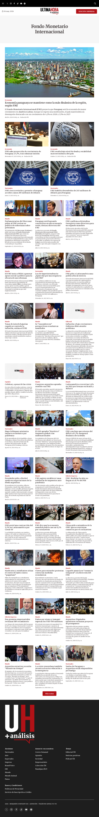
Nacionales (9, 188)
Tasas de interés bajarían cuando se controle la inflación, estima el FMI (16, 326)
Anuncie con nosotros (44, 749)
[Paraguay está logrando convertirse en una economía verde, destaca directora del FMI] (49, 208)
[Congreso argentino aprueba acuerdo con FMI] (49, 371)
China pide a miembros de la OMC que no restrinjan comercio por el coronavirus (79, 527)
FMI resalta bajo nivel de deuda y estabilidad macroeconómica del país (70, 152)
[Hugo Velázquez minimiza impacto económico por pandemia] (19, 418)
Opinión (7, 382)
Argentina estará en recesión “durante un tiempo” (18, 667)
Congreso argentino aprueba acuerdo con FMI (48, 385)
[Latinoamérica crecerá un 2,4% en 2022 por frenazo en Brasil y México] (80, 371)
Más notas (49, 694)
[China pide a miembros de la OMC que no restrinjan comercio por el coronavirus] (80, 512)
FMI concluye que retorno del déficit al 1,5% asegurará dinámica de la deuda (79, 433)
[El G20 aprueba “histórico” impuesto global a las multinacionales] (49, 418)
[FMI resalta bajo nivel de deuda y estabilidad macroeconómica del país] (72, 134)
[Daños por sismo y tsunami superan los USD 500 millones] (49, 606)
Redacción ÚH (24, 117)
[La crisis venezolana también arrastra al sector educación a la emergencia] (49, 653)
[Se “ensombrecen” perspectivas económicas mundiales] (49, 311)
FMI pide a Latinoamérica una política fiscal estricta (79, 275)
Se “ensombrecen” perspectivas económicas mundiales (46, 326)
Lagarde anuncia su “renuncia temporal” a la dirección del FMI (79, 573)
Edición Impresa (71, 476)
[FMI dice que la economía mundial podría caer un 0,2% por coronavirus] (49, 512)
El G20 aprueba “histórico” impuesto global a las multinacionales (47, 433)
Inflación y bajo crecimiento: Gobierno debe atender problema (79, 326)
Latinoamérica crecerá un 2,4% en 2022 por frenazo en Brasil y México (80, 386)
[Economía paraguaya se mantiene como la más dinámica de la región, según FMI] (49, 72)
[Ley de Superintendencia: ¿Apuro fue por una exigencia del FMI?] (49, 261)
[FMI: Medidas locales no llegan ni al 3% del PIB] (80, 465)
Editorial (69, 321)
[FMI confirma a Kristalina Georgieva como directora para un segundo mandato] (80, 208)
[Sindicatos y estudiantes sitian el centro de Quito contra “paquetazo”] (19, 558)
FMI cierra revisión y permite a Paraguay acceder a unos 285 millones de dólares (23, 191)
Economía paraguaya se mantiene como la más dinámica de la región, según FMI (46, 104)
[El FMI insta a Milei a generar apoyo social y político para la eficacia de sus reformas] (19, 261)
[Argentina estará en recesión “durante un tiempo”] (19, 653)
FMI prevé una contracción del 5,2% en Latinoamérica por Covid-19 (19, 527)
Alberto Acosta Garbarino (24, 397)
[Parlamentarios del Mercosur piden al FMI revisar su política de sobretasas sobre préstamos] (19, 208)
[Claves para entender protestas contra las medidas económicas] (49, 558)
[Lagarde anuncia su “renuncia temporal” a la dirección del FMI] (80, 558)
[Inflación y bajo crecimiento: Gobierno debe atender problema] (80, 311)
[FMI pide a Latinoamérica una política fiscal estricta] (80, 261)
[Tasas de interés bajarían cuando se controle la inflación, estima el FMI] (19, 311)
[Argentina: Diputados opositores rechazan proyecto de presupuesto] (80, 606)
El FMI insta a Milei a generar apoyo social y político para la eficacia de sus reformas (18, 276)
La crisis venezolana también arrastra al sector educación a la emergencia (48, 668)
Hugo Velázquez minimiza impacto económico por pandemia (17, 433)
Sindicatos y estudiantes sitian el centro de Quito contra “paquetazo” (19, 573)
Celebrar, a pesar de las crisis (18, 384)
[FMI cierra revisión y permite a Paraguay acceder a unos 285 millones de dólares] (27, 173)
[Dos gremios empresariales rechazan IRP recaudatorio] (19, 606)
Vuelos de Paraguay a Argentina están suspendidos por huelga (79, 668)
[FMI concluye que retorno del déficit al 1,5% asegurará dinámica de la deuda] (80, 418)
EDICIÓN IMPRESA (86, 11)
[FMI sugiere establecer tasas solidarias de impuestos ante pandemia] (49, 465)
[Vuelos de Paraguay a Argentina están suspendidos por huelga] (80, 653)
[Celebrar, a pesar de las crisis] (19, 371)
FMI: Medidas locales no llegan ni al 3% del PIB (77, 479)
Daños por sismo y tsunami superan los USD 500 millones (49, 620)
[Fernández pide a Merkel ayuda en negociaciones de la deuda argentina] (19, 465)
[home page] (50, 11)
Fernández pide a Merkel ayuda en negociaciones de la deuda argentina (18, 480)
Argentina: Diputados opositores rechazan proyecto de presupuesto (79, 621)
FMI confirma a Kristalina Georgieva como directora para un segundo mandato (80, 223)
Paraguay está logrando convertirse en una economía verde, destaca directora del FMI (48, 224)
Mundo (7, 219)
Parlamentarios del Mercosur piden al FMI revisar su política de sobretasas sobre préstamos (18, 224)
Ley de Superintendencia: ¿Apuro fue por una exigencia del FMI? (48, 276)
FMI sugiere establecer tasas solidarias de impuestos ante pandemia (48, 480)
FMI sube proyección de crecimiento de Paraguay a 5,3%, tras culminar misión (23, 152)
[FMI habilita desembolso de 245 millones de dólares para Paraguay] (72, 173)
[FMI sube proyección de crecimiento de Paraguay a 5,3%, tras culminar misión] (27, 134)
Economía (8, 100)
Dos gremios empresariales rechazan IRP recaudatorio (17, 620)
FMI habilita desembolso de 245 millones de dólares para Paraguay (70, 191)
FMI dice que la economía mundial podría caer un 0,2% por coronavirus (48, 527)
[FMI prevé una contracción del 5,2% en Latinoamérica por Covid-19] (19, 512)
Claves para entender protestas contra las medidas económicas (49, 573)
